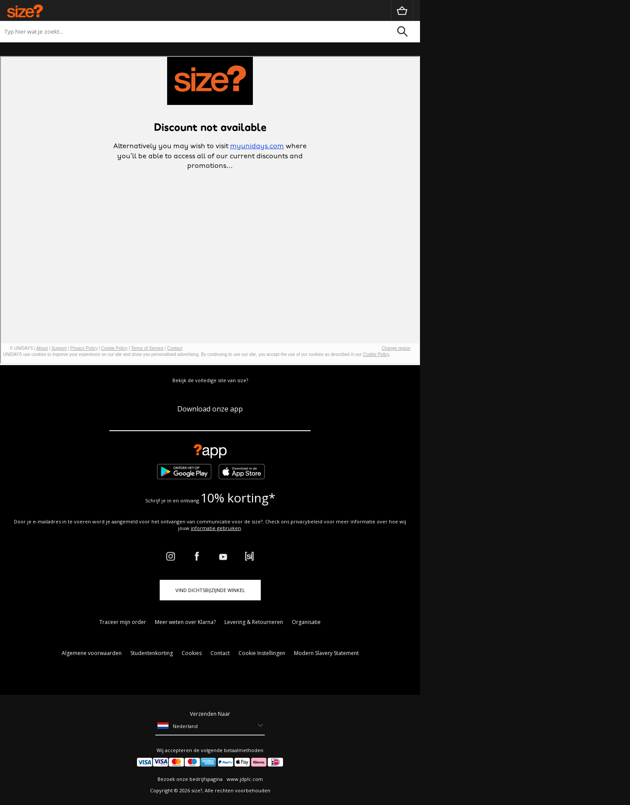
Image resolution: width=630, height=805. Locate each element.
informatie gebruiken (216, 528)
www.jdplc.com (244, 779)
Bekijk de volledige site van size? (210, 380)
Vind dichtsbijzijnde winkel (210, 590)
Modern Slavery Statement (326, 653)
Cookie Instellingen (261, 653)
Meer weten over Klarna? (185, 622)
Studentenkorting (151, 653)
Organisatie (306, 622)
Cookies (192, 653)
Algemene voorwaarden (92, 653)
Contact (220, 653)
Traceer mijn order (122, 622)
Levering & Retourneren (253, 622)
